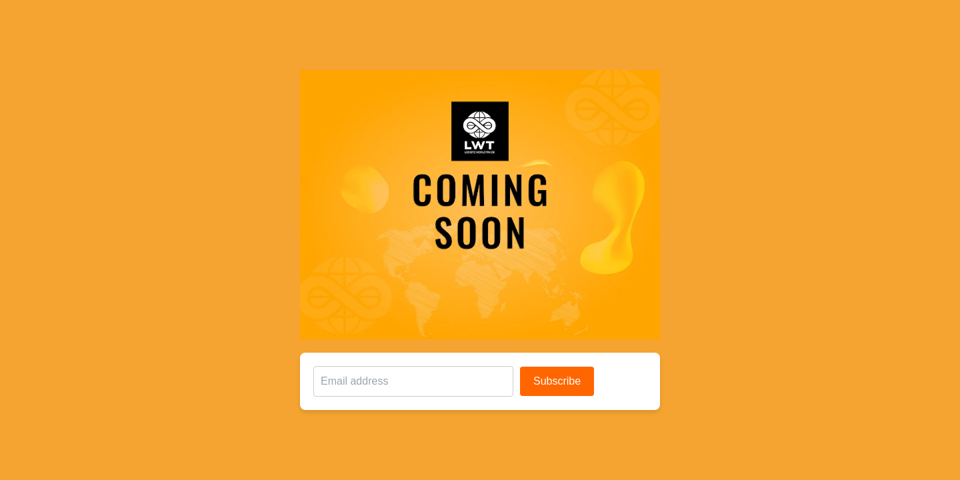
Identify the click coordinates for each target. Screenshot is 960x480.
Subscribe (557, 381)
